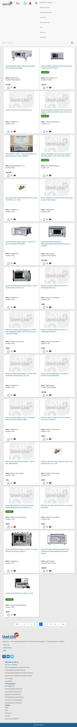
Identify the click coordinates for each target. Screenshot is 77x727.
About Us (43, 32)
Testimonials (6, 647)
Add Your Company (11, 664)
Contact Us (8, 713)
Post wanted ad (45, 22)
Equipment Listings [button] (46, 2)
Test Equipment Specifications (14, 697)
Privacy (7, 716)
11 (55, 624)
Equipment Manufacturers (13, 694)
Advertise (43, 37)
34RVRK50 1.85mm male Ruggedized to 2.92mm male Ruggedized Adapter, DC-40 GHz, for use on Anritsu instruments (21, 331)
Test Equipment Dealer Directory (15, 670)
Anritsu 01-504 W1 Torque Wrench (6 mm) (18, 110)
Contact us (43, 17)
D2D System (9, 678)
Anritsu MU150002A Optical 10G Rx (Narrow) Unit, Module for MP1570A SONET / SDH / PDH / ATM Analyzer (56, 112)
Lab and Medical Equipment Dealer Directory (19, 673)
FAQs (6, 707)
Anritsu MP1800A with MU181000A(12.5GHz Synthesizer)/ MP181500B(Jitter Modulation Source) (55, 551)
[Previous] (21, 624)
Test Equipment (10, 686)
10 (51, 624)
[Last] (63, 624)
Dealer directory (45, 7)
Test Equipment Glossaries (13, 703)
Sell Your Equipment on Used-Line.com (17, 667)
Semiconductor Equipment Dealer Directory (18, 675)
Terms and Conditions (11, 719)
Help (6, 710)
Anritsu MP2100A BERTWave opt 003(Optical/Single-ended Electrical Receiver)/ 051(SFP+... (55, 244)
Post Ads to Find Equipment (13, 700)
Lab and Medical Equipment (13, 689)
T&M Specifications (46, 12)
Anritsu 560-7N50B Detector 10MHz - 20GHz (19, 593)
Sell (41, 27)
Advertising (8, 681)
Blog (4, 650)
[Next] (59, 624)
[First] (17, 624)
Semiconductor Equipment (13, 691)
